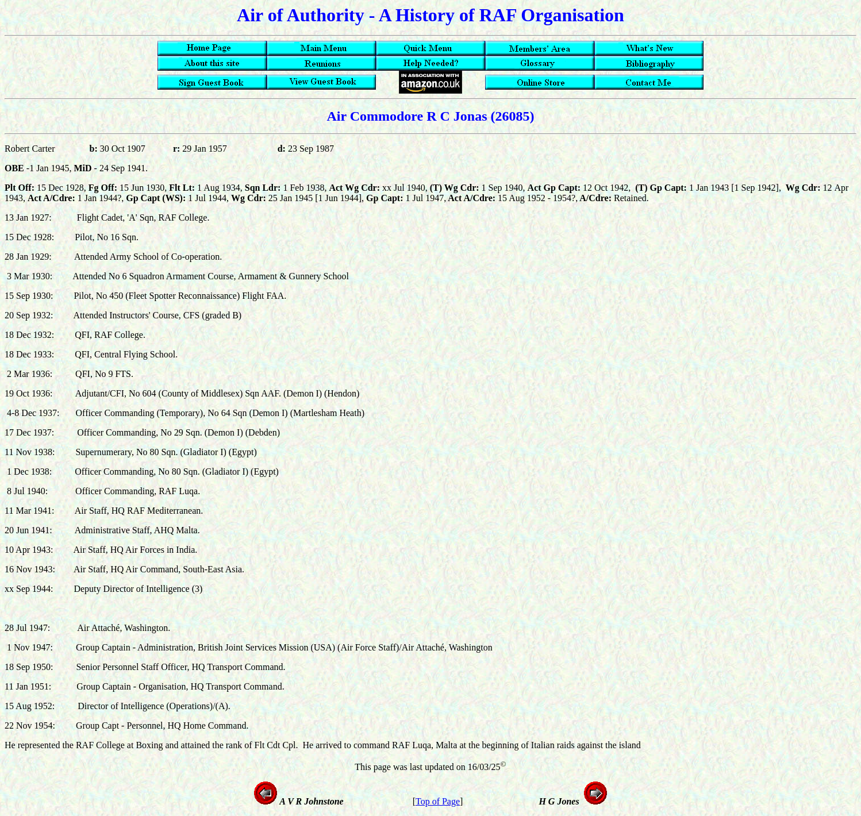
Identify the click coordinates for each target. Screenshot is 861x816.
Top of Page (438, 801)
